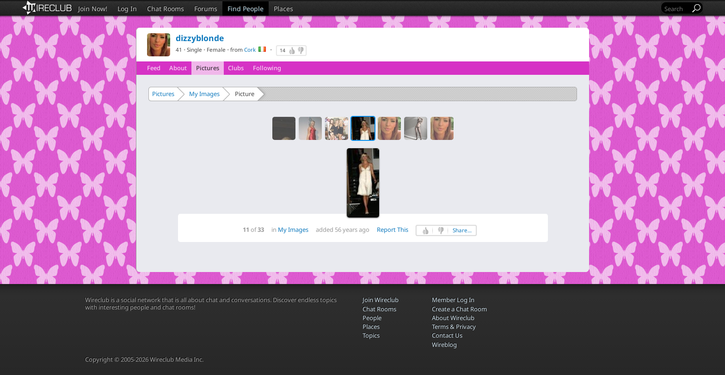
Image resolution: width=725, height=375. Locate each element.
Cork (250, 49)
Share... (462, 230)
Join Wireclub (380, 299)
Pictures (207, 68)
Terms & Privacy (454, 326)
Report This (392, 229)
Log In (127, 8)
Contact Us (447, 335)
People (371, 317)
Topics (371, 335)
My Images (204, 94)
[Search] (676, 8)
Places (283, 8)
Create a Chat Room (459, 309)
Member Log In (453, 299)
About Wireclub (453, 317)
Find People (245, 8)
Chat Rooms (165, 8)
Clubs (236, 68)
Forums (205, 8)
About (178, 68)
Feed (153, 68)
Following (267, 68)
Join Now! (92, 8)
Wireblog (444, 344)
